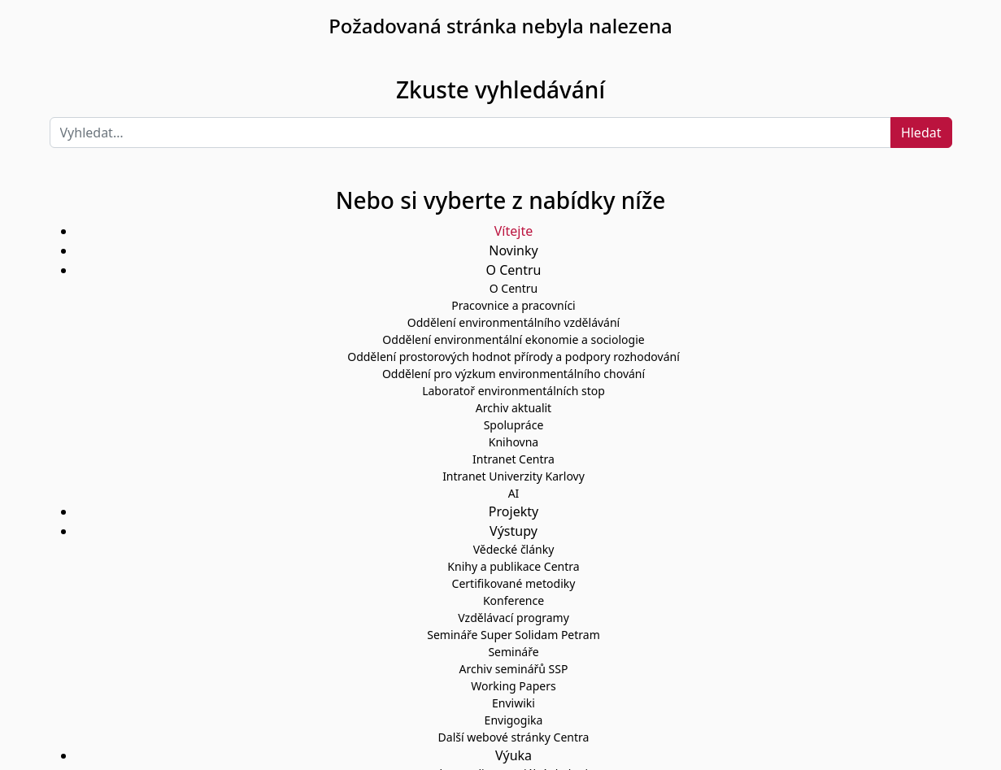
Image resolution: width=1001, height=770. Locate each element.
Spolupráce (514, 425)
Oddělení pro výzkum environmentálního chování (513, 373)
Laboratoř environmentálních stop (513, 390)
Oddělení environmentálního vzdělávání (513, 322)
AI (514, 493)
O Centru (513, 288)
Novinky (513, 250)
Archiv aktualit (513, 407)
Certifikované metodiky (514, 583)
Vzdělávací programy (513, 617)
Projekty (513, 511)
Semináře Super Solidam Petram (513, 634)
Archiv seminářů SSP (513, 668)
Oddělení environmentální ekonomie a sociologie (513, 339)
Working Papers (513, 686)
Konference (513, 600)
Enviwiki (513, 703)
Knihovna (513, 442)
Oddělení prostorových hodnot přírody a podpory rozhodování (513, 356)
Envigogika (514, 720)
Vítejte (513, 231)
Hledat (921, 132)
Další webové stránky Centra (514, 737)
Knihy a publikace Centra (513, 566)
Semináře (513, 651)
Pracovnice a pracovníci (513, 305)
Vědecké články (514, 549)
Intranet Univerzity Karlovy (513, 476)
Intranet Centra (513, 459)
